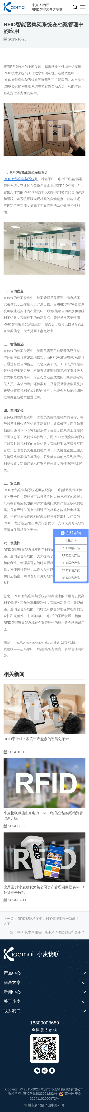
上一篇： (41, 921)
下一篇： (44, 932)
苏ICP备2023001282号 (40, 1093)
